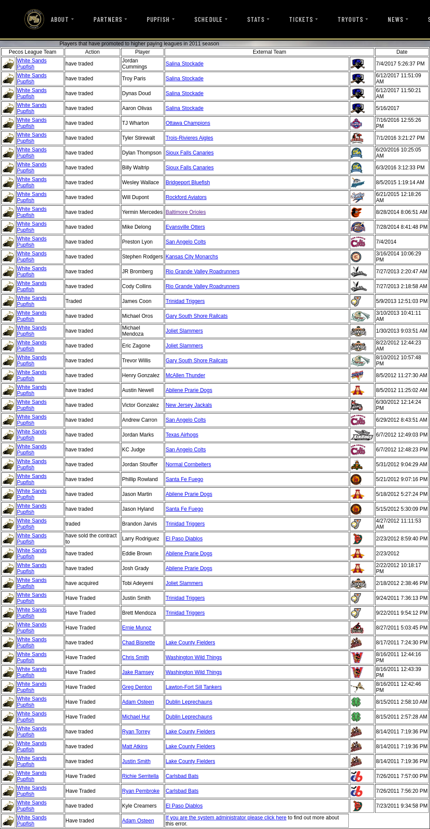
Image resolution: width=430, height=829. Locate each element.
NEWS (395, 19)
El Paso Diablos (184, 539)
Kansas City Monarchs (191, 257)
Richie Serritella (140, 776)
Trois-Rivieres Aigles (189, 138)
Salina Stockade (184, 64)
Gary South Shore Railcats (196, 316)
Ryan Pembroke (140, 791)
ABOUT (60, 19)
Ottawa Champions (187, 123)
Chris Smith (135, 657)
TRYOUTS (350, 19)
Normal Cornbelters (188, 464)
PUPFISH (158, 19)
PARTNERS (107, 19)
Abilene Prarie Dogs (188, 390)
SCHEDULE (208, 19)
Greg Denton (137, 687)
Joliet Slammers (184, 331)
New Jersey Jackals (188, 405)
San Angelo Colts (185, 242)
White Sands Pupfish (32, 64)
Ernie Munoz (136, 628)
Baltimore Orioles (185, 212)
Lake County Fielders (190, 643)
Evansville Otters (185, 227)
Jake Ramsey (138, 672)
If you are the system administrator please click (220, 818)
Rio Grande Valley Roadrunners (202, 271)
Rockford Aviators (185, 197)
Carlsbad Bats (181, 776)
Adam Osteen (138, 702)
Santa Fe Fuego (184, 479)
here (281, 818)
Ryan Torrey (136, 732)
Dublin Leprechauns (188, 702)
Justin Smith (136, 761)
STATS (256, 19)
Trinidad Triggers (185, 301)
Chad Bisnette (138, 643)
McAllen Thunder (185, 375)
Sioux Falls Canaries (189, 153)
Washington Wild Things (193, 657)
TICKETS (301, 19)
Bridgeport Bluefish (187, 182)
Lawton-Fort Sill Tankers (193, 687)
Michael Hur (136, 717)
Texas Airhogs (181, 435)
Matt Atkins (135, 746)
